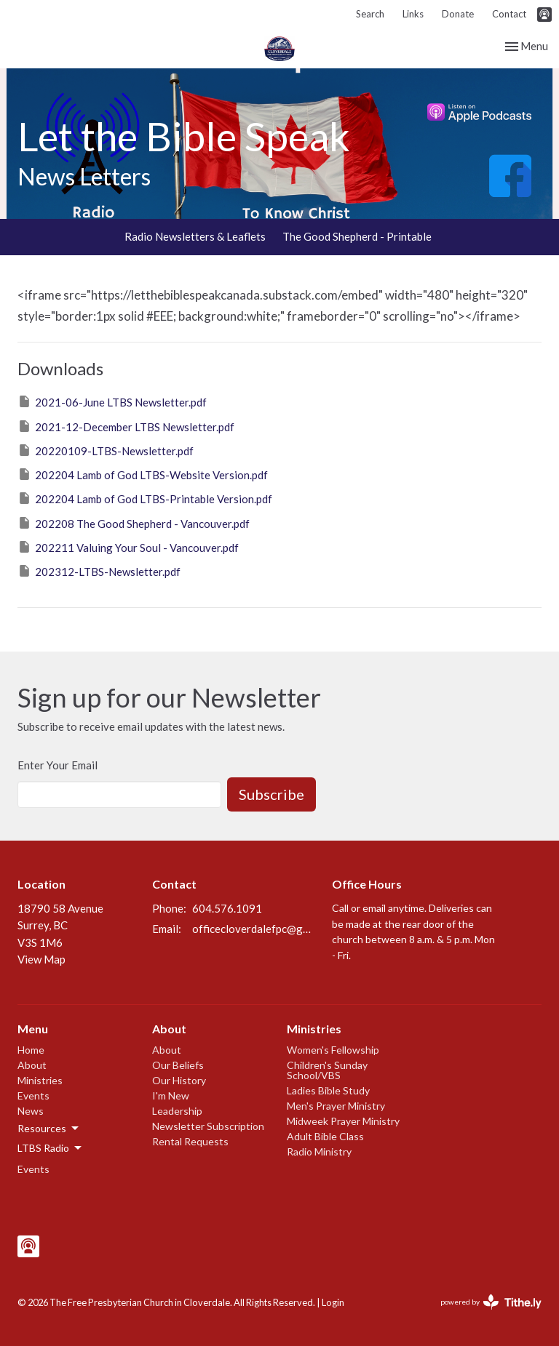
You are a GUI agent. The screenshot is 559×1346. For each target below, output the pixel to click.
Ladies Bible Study (328, 1090)
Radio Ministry (319, 1151)
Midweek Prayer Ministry (343, 1121)
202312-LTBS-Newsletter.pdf (99, 571)
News (30, 1111)
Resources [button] (49, 1128)
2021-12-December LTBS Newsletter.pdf (125, 426)
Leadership (177, 1111)
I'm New (170, 1095)
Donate (458, 14)
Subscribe (271, 794)
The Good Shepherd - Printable (357, 236)
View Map (41, 959)
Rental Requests (190, 1141)
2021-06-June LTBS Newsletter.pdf (112, 401)
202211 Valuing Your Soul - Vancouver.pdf (128, 547)
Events (33, 1095)
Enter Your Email (57, 765)
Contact (509, 14)
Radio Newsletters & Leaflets (195, 236)
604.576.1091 (227, 908)
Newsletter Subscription (208, 1126)
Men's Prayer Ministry (336, 1105)
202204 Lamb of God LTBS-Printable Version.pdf (144, 498)
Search (370, 14)
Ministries (40, 1080)
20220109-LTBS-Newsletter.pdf (105, 450)
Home (30, 1049)
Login (333, 1302)
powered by (491, 1302)
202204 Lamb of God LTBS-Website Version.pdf (142, 474)
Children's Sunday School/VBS (327, 1070)
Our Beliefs (178, 1065)
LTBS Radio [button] (50, 1148)
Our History (179, 1080)
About (32, 1065)
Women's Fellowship (333, 1049)
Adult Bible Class (325, 1136)
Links (413, 14)
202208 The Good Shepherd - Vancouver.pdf (133, 523)
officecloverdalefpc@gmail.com (254, 928)
